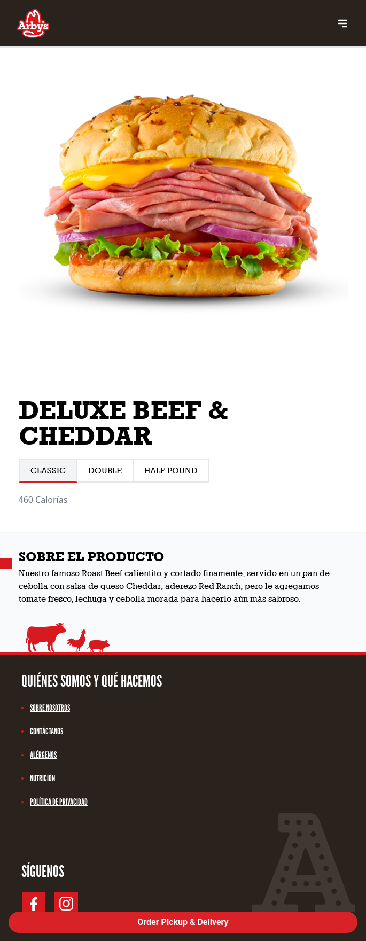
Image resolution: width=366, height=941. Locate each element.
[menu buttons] (342, 23)
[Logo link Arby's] (33, 23)
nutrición (38, 778)
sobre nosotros (45, 708)
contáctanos (42, 731)
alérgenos (39, 755)
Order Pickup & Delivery (182, 922)
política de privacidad (54, 802)
